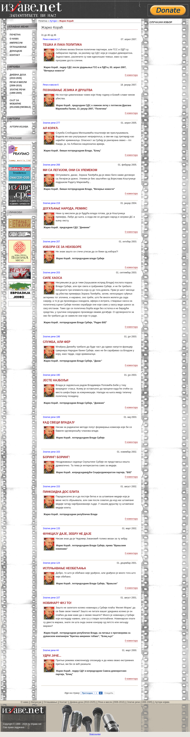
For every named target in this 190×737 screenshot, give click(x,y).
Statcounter (95, 734)
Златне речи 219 (51, 203)
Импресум (16, 43)
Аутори (53, 21)
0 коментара (131, 75)
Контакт (15, 55)
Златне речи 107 (51, 597)
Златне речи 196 (51, 336)
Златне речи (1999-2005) (140, 702)
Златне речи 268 (51, 164)
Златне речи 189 (51, 417)
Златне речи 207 (51, 241)
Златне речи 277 (51, 123)
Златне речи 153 (51, 486)
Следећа (108, 693)
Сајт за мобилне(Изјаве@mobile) (20, 103)
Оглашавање (18, 47)
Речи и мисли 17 (51, 39)
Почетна (15, 34)
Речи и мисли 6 (51, 84)
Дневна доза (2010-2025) (83, 702)
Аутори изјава (19, 126)
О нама (14, 38)
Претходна (87, 693)
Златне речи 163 (51, 452)
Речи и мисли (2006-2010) (111, 702)
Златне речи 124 (51, 563)
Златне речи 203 (51, 272)
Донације (16, 51)
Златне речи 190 (51, 375)
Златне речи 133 (51, 528)
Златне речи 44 (51, 650)
